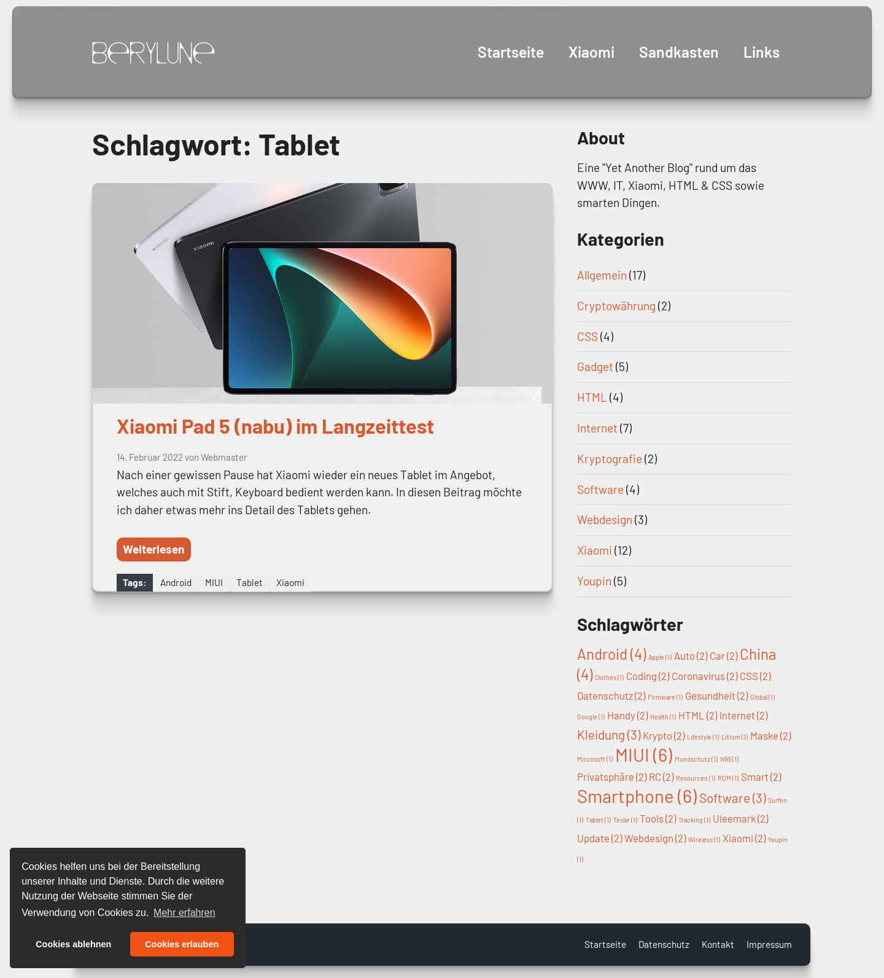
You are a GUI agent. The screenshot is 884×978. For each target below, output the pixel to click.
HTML (592, 397)
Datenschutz (663, 944)
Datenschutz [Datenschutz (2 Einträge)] (611, 695)
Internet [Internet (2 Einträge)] (743, 715)
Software (600, 489)
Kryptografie (609, 459)
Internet (597, 428)
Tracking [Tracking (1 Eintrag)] (694, 820)
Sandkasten (678, 51)
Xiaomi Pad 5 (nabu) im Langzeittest (275, 425)
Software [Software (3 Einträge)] (732, 797)
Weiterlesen (154, 549)
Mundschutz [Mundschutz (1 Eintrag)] (696, 759)
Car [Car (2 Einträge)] (723, 655)
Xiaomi (591, 51)
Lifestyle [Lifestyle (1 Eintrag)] (703, 737)
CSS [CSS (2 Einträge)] (755, 676)
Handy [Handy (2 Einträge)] (627, 715)
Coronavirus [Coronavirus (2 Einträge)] (704, 676)
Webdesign (604, 519)
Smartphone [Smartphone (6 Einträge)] (637, 796)
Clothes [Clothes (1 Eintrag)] (609, 677)
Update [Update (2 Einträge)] (599, 838)
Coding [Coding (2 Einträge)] (647, 676)
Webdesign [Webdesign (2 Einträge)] (655, 838)
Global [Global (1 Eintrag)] (762, 697)
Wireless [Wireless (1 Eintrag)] (704, 839)
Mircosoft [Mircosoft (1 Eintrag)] (595, 759)
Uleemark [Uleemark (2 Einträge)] (740, 818)
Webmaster (224, 457)
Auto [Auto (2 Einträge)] (690, 655)
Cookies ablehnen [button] (73, 944)
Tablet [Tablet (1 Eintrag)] (598, 820)
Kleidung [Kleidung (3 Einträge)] (608, 734)
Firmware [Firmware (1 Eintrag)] (665, 697)
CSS (587, 336)
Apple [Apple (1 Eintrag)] (660, 657)
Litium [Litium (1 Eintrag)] (734, 737)
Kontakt (718, 944)
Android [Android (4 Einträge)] (611, 654)
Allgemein (602, 275)
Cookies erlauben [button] (182, 944)
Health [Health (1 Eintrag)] (663, 717)
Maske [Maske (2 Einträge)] (770, 735)
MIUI (214, 582)
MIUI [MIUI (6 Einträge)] (643, 754)
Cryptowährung (616, 306)
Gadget (595, 366)
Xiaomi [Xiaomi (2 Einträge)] (744, 838)
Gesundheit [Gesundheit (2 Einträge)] (716, 695)
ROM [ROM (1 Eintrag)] (728, 778)
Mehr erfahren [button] (184, 912)
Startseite (509, 51)
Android (176, 582)
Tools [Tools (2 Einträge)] (658, 818)
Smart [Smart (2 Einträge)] (761, 776)
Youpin (594, 581)
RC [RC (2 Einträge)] (661, 776)
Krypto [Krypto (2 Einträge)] (663, 735)
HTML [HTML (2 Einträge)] (697, 715)
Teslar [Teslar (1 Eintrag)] (625, 820)
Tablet (249, 582)
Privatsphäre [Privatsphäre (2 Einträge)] (611, 776)
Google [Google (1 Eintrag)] (591, 717)
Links (761, 51)
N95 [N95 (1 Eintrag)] (729, 759)
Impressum (769, 944)
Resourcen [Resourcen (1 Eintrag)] (695, 778)
